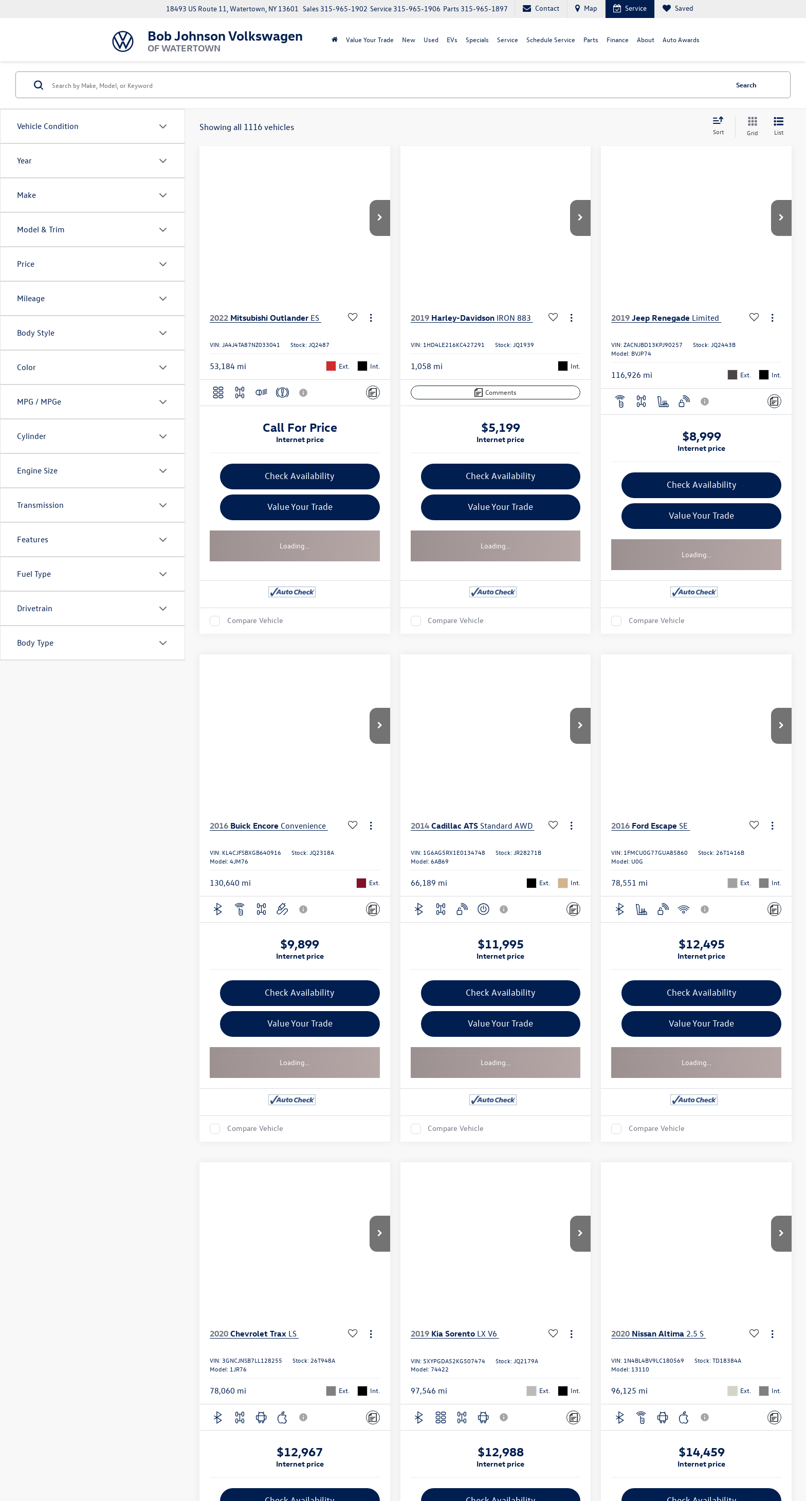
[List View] (779, 126)
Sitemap (268, 1458)
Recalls (634, 1458)
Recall (316, 1458)
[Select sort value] (721, 126)
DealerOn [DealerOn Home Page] (240, 1458)
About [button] (645, 39)
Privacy (293, 1458)
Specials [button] (477, 39)
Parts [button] (590, 39)
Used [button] (431, 39)
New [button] (408, 39)
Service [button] (507, 39)
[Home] (334, 39)
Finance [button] (618, 39)
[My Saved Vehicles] (677, 9)
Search (746, 84)
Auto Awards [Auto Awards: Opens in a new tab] (681, 39)
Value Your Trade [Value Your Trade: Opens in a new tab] (370, 39)
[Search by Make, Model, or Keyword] (388, 84)
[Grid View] (750, 126)
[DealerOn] (136, 1457)
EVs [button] (452, 39)
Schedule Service (550, 39)
